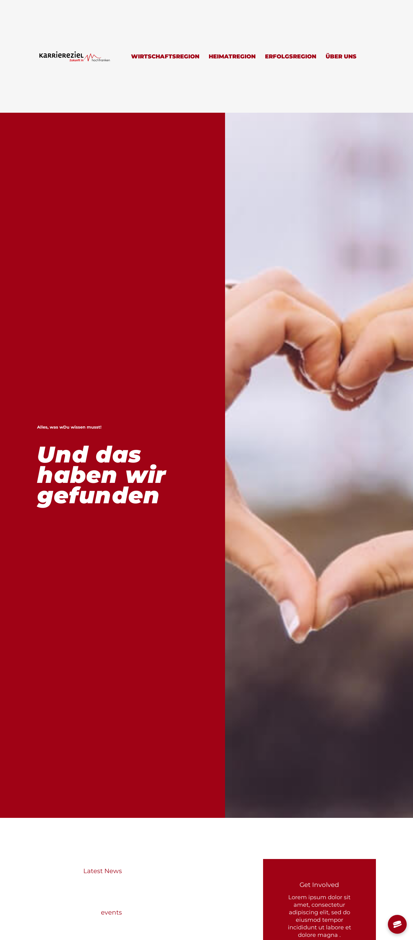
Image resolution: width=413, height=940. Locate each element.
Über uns (341, 56)
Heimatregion (232, 56)
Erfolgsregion (290, 56)
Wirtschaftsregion (165, 56)
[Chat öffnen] (397, 924)
